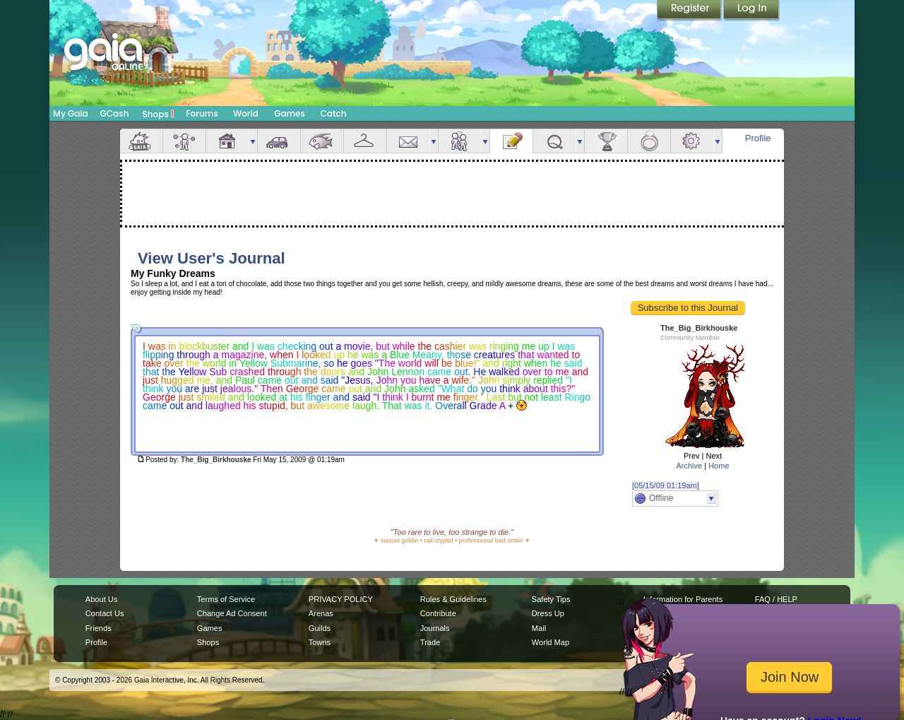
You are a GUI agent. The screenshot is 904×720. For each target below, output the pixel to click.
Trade (430, 642)
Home (718, 465)
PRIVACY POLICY (341, 599)
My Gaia (70, 113)
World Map (550, 642)
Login (751, 10)
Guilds (320, 628)
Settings (692, 141)
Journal (511, 141)
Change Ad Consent (232, 613)
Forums (202, 113)
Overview (141, 141)
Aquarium (322, 141)
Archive (689, 465)
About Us (101, 599)
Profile (758, 138)
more (253, 141)
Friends (460, 141)
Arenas (321, 613)
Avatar (184, 141)
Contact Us (104, 613)
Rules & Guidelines (453, 599)
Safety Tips (551, 599)
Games (289, 113)
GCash (114, 113)
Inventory (365, 141)
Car (279, 141)
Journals (435, 628)
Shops (158, 114)
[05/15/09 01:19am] (665, 485)
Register (690, 10)
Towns (320, 642)
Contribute (438, 613)
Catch (334, 113)
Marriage (649, 141)
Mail (408, 141)
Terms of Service (226, 599)
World (245, 113)
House (227, 141)
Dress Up (548, 613)
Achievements (606, 141)
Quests (554, 141)
